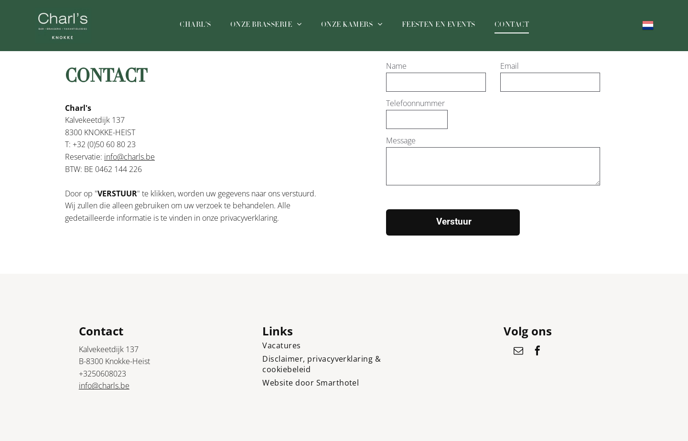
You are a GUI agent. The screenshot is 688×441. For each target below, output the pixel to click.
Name (396, 66)
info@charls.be (129, 156)
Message (401, 140)
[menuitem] (195, 25)
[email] (518, 352)
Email (509, 66)
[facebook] (537, 352)
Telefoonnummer (415, 103)
